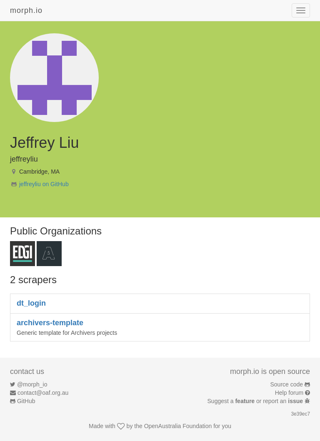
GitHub (26, 401)
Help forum (289, 392)
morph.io (26, 10)
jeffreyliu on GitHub (44, 184)
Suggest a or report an (256, 401)
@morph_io (32, 384)
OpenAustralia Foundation (178, 426)
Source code (286, 384)
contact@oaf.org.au (43, 392)
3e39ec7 (300, 414)
